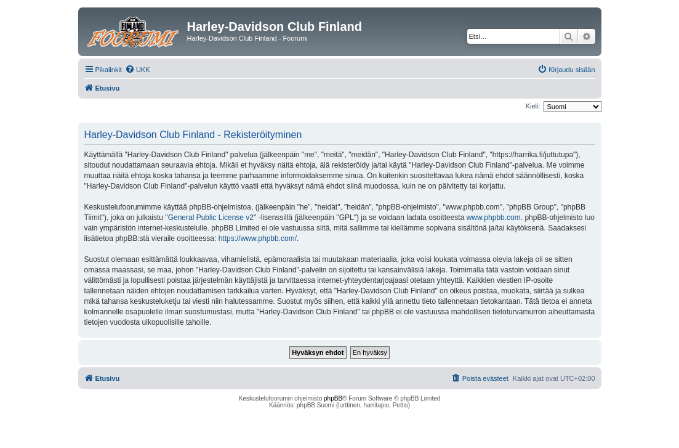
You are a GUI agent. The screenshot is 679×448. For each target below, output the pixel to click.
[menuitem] (137, 69)
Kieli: (533, 106)
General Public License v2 (211, 217)
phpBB (333, 398)
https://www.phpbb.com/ (258, 238)
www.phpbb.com (494, 217)
